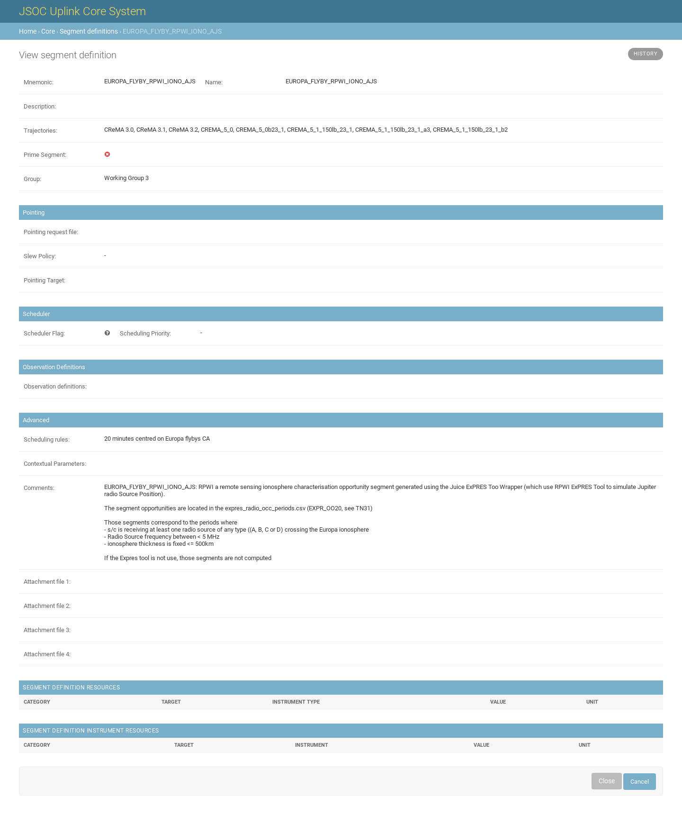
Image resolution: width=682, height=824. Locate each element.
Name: (214, 82)
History (646, 54)
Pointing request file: (51, 231)
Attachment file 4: (47, 654)
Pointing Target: (44, 280)
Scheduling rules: (47, 439)
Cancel (639, 781)
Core (48, 31)
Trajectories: (40, 130)
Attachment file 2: (47, 605)
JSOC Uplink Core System (82, 11)
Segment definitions (89, 31)
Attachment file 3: (47, 630)
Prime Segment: (45, 154)
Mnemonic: (39, 82)
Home (27, 31)
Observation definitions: (55, 386)
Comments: (39, 487)
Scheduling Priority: (145, 333)
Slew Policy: (40, 256)
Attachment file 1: (47, 581)
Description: (40, 106)
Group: (32, 178)
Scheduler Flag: (44, 333)
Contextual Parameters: (55, 463)
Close (607, 781)
